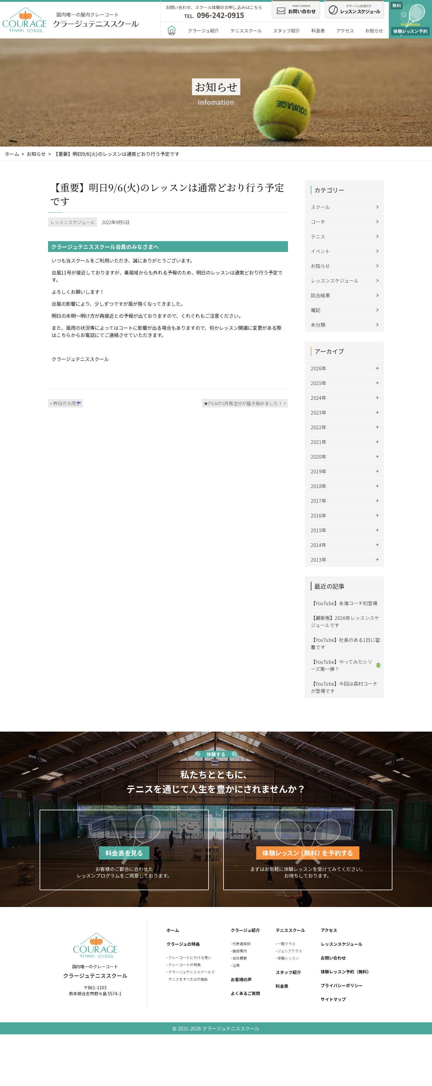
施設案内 (239, 950)
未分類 (346, 324)
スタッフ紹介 (286, 30)
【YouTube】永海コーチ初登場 (344, 603)
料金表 (318, 30)
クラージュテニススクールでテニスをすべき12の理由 (191, 975)
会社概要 (239, 957)
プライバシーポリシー (342, 985)
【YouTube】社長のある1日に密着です (345, 643)
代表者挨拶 (241, 943)
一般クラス (287, 943)
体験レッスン (288, 957)
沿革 (236, 965)
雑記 (346, 310)
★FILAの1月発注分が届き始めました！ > (245, 403)
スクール (346, 207)
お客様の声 (241, 979)
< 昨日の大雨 (65, 403)
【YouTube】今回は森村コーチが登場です (344, 687)
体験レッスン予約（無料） (346, 972)
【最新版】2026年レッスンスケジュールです (345, 621)
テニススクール (246, 30)
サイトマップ (333, 999)
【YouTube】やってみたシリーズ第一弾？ (346, 665)
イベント (346, 251)
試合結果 (346, 295)
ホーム (172, 930)
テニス (346, 236)
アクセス (345, 30)
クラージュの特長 (183, 944)
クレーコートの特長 (184, 964)
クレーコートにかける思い (190, 957)
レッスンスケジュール (346, 280)
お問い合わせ (333, 958)
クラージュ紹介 (203, 30)
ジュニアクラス (290, 950)
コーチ (346, 221)
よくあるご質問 (245, 993)
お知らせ (374, 30)
